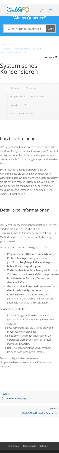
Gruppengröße (17, 96)
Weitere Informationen (21, 113)
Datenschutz (29, 446)
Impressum (13, 446)
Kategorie (15, 88)
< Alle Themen (8, 44)
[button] (51, 58)
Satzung (44, 446)
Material (14, 105)
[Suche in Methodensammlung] (25, 28)
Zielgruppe (31, 88)
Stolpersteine (37, 96)
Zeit (26, 105)
